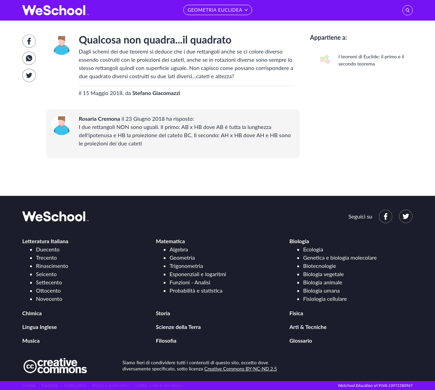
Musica (31, 340)
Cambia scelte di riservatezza (158, 385)
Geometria (182, 257)
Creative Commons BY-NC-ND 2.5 (240, 368)
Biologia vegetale (323, 274)
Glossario (300, 340)
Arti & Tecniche (308, 326)
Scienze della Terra (178, 326)
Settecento (49, 282)
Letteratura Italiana (45, 241)
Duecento (48, 249)
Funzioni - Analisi (190, 282)
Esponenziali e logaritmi (198, 274)
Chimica (32, 313)
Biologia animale (322, 282)
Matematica (170, 241)
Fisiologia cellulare (325, 298)
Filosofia (166, 340)
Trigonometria (186, 265)
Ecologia (313, 249)
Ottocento (48, 290)
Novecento (49, 298)
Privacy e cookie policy (110, 385)
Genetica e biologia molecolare (340, 257)
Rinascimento (52, 265)
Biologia (299, 241)
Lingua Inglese (39, 326)
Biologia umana (321, 290)
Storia (163, 313)
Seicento (46, 274)
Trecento (46, 257)
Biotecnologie (319, 265)
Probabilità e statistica (196, 290)
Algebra (179, 249)
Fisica (296, 313)
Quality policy (75, 385)
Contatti (28, 385)
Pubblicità (50, 385)
